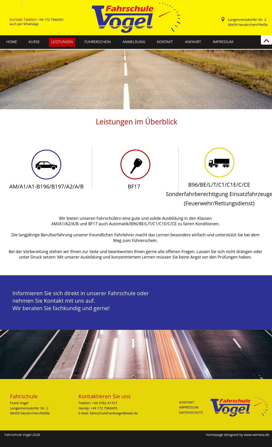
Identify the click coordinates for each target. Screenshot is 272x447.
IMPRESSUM (188, 407)
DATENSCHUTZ (191, 412)
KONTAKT (186, 402)
